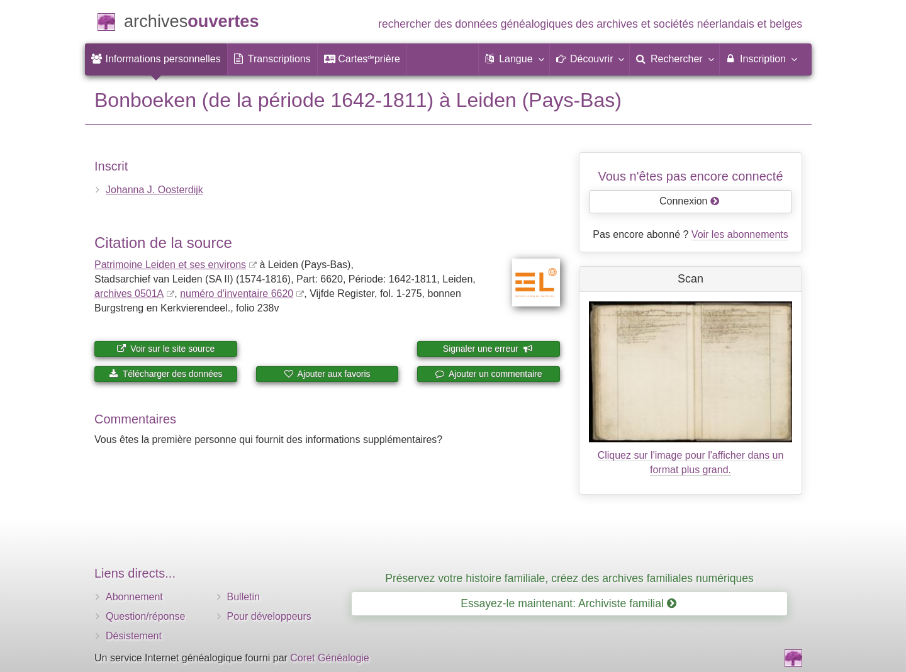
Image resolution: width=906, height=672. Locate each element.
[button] (514, 59)
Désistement (134, 635)
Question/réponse (145, 616)
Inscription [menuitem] (761, 58)
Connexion (689, 201)
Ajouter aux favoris (327, 374)
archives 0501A (129, 293)
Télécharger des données (165, 374)
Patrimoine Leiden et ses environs (170, 264)
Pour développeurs (269, 616)
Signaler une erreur (488, 349)
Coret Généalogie (329, 657)
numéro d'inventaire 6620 (236, 293)
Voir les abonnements (739, 234)
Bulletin (243, 596)
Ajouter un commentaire (488, 374)
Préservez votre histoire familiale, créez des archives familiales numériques (569, 578)
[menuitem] (156, 59)
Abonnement (134, 596)
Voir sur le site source (165, 349)
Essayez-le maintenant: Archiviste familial (568, 603)
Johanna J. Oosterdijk (154, 189)
